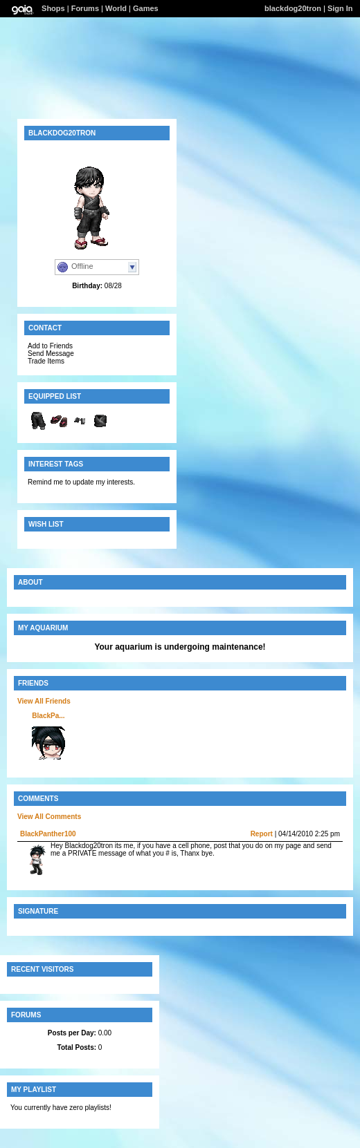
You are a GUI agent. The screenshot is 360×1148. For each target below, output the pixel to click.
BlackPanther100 (48, 834)
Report (262, 834)
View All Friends (44, 701)
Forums (85, 8)
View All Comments (49, 816)
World (116, 8)
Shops (53, 8)
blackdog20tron (292, 8)
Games (146, 8)
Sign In (340, 8)
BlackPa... (48, 715)
